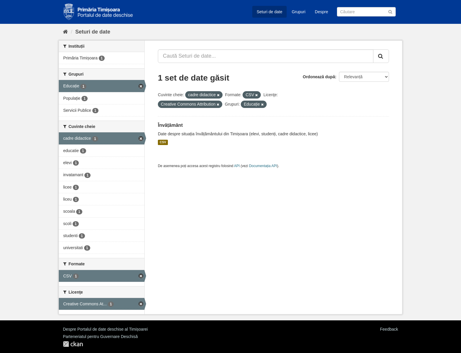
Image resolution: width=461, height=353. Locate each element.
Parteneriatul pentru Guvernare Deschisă (100, 336)
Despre (321, 11)
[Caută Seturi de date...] (265, 56)
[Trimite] (390, 11)
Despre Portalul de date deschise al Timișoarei (105, 329)
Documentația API (263, 166)
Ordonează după (319, 76)
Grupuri (298, 11)
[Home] (65, 32)
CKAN (73, 344)
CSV (163, 142)
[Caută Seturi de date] (366, 11)
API (237, 166)
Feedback (389, 329)
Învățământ (170, 125)
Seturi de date (269, 11)
